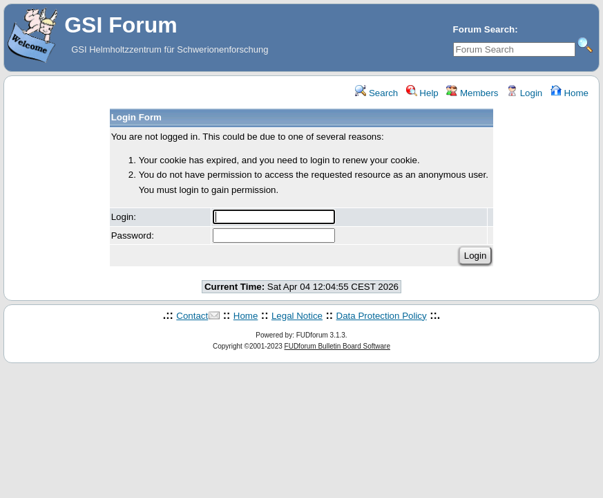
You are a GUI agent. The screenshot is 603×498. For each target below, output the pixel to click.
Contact (192, 316)
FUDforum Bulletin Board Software (337, 346)
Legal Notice (297, 316)
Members (472, 93)
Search (376, 93)
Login (524, 93)
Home (569, 93)
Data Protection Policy (381, 316)
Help (422, 93)
